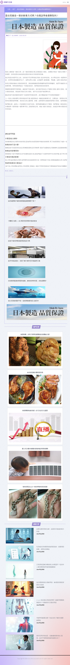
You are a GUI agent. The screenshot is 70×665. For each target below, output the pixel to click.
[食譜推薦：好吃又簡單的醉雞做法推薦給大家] (35, 334)
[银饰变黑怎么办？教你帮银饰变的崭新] (35, 487)
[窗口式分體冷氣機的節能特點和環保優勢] (35, 449)
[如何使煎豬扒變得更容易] (35, 372)
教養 (7, 171)
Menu (64, 2)
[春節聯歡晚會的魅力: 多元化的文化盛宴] (35, 410)
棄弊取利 (11, 171)
